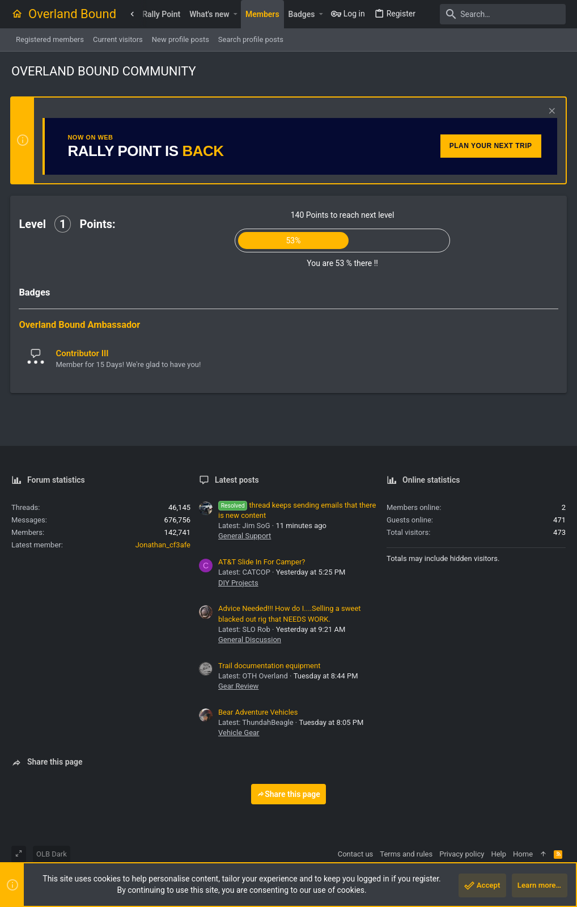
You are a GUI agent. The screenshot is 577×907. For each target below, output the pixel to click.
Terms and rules (406, 854)
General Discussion (249, 639)
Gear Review (238, 686)
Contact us (356, 854)
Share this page (288, 794)
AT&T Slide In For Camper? (261, 562)
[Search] (495, 14)
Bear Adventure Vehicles (258, 712)
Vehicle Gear (239, 732)
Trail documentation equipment (269, 665)
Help (498, 854)
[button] (235, 14)
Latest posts (237, 479)
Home (523, 854)
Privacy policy (461, 854)
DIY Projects (238, 583)
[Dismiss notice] (549, 112)
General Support (244, 535)
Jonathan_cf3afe (162, 545)
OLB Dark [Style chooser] (51, 854)
